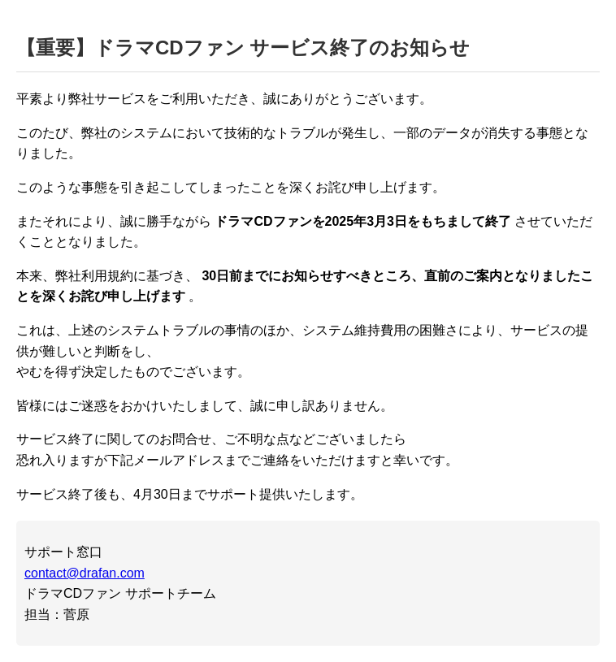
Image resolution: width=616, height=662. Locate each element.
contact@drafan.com (84, 573)
